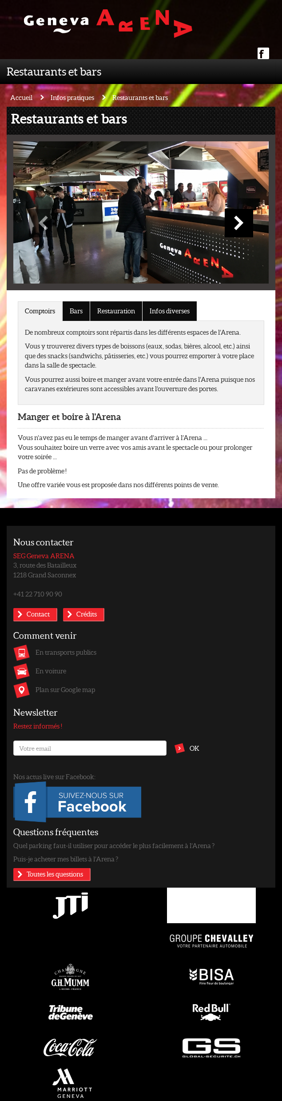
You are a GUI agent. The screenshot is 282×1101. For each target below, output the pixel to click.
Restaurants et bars (54, 71)
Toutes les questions (55, 874)
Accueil (21, 97)
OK (194, 748)
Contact (38, 614)
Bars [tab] (76, 311)
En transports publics (66, 652)
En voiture (51, 671)
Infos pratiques (72, 97)
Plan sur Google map (65, 689)
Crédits (86, 614)
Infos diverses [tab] (170, 311)
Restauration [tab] (116, 311)
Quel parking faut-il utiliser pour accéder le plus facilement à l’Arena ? (113, 845)
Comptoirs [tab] (40, 311)
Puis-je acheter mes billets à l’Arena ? (65, 859)
